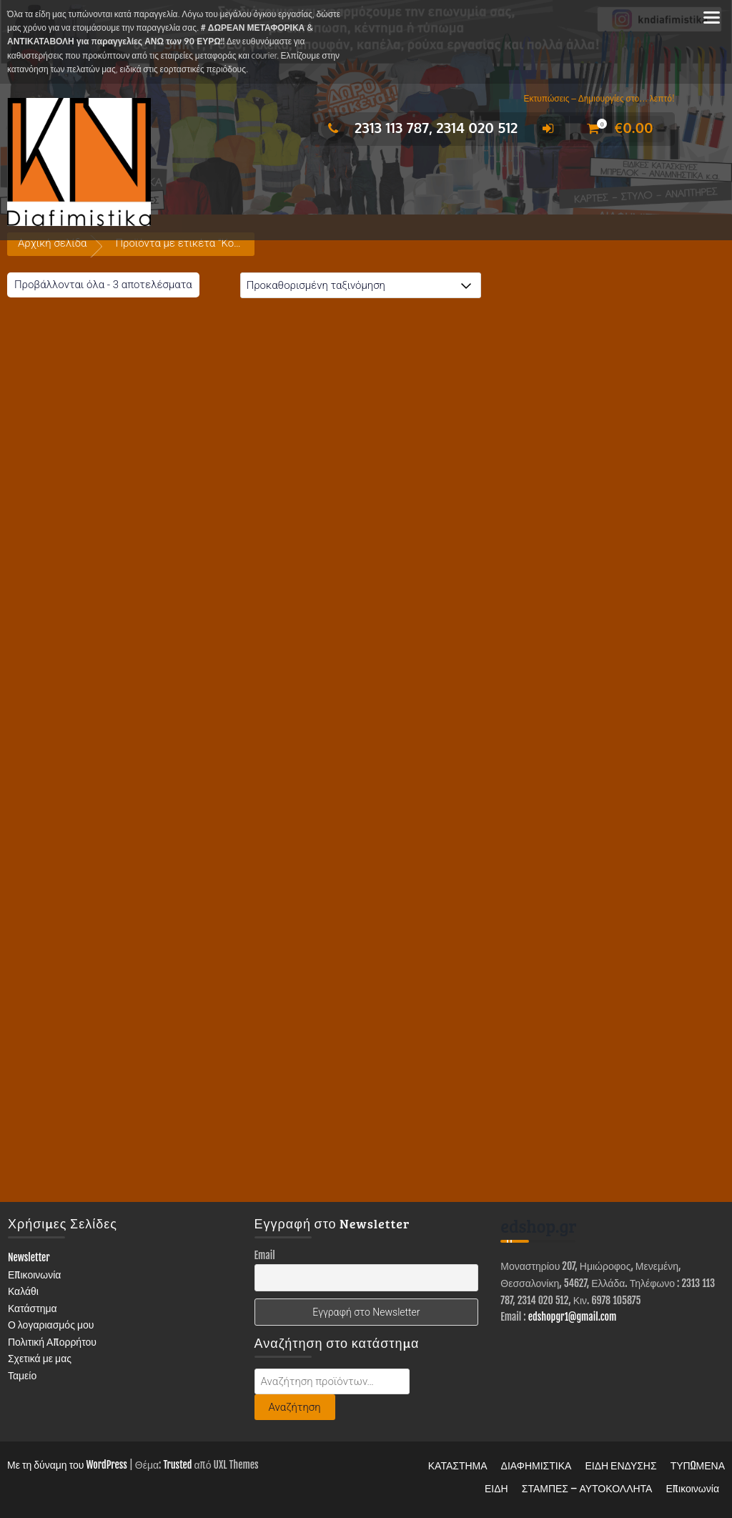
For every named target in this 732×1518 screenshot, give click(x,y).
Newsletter (29, 1257)
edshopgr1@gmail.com (572, 1317)
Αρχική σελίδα (52, 243)
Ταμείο (22, 1375)
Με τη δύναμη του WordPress (67, 1465)
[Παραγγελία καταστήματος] (360, 285)
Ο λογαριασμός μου (51, 1325)
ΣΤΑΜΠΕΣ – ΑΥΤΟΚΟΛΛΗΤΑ (587, 1488)
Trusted (177, 1465)
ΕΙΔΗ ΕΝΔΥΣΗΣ (620, 1465)
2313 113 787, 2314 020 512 (419, 127)
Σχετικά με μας (39, 1358)
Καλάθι (23, 1291)
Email (264, 1255)
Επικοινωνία (34, 1274)
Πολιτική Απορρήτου (52, 1342)
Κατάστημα (32, 1308)
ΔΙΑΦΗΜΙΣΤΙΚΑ (536, 1465)
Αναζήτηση (295, 1407)
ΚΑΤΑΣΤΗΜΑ (458, 1465)
